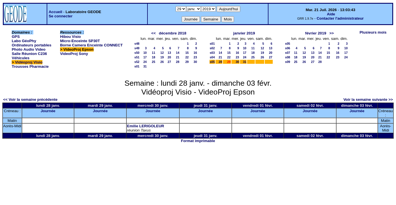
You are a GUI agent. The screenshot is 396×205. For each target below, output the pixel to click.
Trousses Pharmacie (30, 66)
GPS (16, 36)
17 (145, 57)
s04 (212, 57)
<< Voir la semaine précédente (30, 99)
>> (331, 33)
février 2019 (315, 33)
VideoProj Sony (74, 54)
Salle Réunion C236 (29, 54)
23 (195, 57)
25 (153, 61)
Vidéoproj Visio (29, 62)
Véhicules (20, 58)
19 (162, 57)
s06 (287, 48)
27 (169, 61)
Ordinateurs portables (31, 45)
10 (145, 52)
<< (153, 33)
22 (187, 57)
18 (153, 57)
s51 (136, 57)
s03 (212, 52)
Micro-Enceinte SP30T (80, 41)
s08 (287, 57)
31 (145, 66)
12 (162, 52)
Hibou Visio (70, 36)
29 (187, 61)
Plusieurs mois (373, 32)
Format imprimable (198, 141)
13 (169, 52)
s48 (136, 43)
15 (187, 52)
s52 (136, 61)
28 (177, 61)
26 (162, 61)
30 (195, 61)
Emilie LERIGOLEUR (145, 126)
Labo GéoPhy (24, 41)
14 (177, 52)
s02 (212, 48)
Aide (331, 14)
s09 (287, 61)
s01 (136, 66)
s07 (287, 52)
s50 (136, 52)
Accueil (55, 12)
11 (153, 52)
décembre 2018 (172, 33)
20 (169, 57)
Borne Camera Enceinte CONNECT (91, 45)
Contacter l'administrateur (340, 18)
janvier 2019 (244, 33)
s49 (136, 48)
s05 (212, 61)
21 (177, 57)
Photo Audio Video (28, 49)
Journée (48, 111)
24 (145, 61)
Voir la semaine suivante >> (368, 99)
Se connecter (61, 16)
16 (195, 52)
